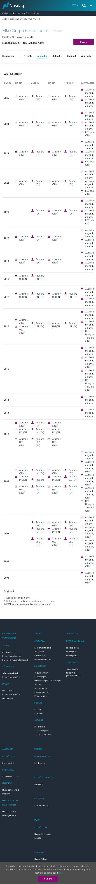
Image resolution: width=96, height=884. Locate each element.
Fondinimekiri (8, 691)
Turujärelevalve (72, 669)
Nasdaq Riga (71, 652)
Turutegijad (39, 684)
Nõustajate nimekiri (10, 815)
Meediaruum (39, 763)
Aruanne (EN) (23, 98)
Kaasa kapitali (8, 763)
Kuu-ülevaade (39, 656)
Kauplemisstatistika (42, 648)
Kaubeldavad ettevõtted (11, 656)
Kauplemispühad (41, 696)
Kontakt (37, 838)
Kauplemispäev (40, 677)
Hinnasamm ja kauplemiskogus (47, 681)
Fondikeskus (7, 698)
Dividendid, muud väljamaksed (15, 660)
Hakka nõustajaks (9, 811)
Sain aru (48, 879)
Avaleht (5, 13)
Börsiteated (39, 784)
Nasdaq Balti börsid (42, 834)
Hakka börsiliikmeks (10, 790)
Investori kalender (41, 692)
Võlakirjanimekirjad (10, 673)
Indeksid (37, 710)
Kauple (83, 42)
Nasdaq (13, 5)
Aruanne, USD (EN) (23, 329)
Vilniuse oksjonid (41, 731)
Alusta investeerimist (11, 777)
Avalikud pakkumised (43, 735)
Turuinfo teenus (40, 688)
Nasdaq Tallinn (72, 648)
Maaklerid (6, 794)
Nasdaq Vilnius (72, 656)
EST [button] (74, 5)
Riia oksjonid (39, 727)
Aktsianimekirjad (9, 652)
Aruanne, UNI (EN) (23, 279)
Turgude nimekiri (41, 673)
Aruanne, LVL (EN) (23, 432)
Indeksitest (38, 713)
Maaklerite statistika (42, 659)
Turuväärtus (39, 652)
